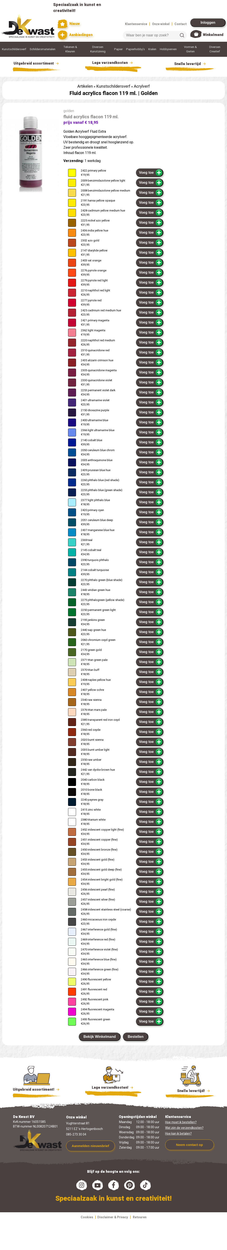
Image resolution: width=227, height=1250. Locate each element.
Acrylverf (142, 86)
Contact (180, 24)
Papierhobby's (135, 49)
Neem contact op (189, 1145)
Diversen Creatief (214, 49)
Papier (118, 49)
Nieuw (69, 24)
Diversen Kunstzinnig (98, 49)
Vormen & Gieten (190, 49)
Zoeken (182, 35)
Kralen (152, 49)
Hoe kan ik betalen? (178, 1133)
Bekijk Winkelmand (100, 1037)
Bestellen (135, 1037)
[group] (30, 151)
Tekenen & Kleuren (70, 49)
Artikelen (85, 86)
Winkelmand (213, 35)
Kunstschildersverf (14, 49)
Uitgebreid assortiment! (37, 1090)
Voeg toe (151, 172)
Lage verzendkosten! (113, 1088)
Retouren (140, 1217)
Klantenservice (136, 24)
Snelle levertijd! (190, 1090)
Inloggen (208, 22)
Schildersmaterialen (42, 49)
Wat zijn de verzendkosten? (184, 1128)
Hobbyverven (168, 49)
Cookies (87, 1217)
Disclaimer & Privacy (112, 1217)
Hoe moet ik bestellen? (181, 1122)
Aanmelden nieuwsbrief (90, 1146)
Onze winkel (161, 24)
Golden (149, 93)
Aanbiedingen (75, 34)
